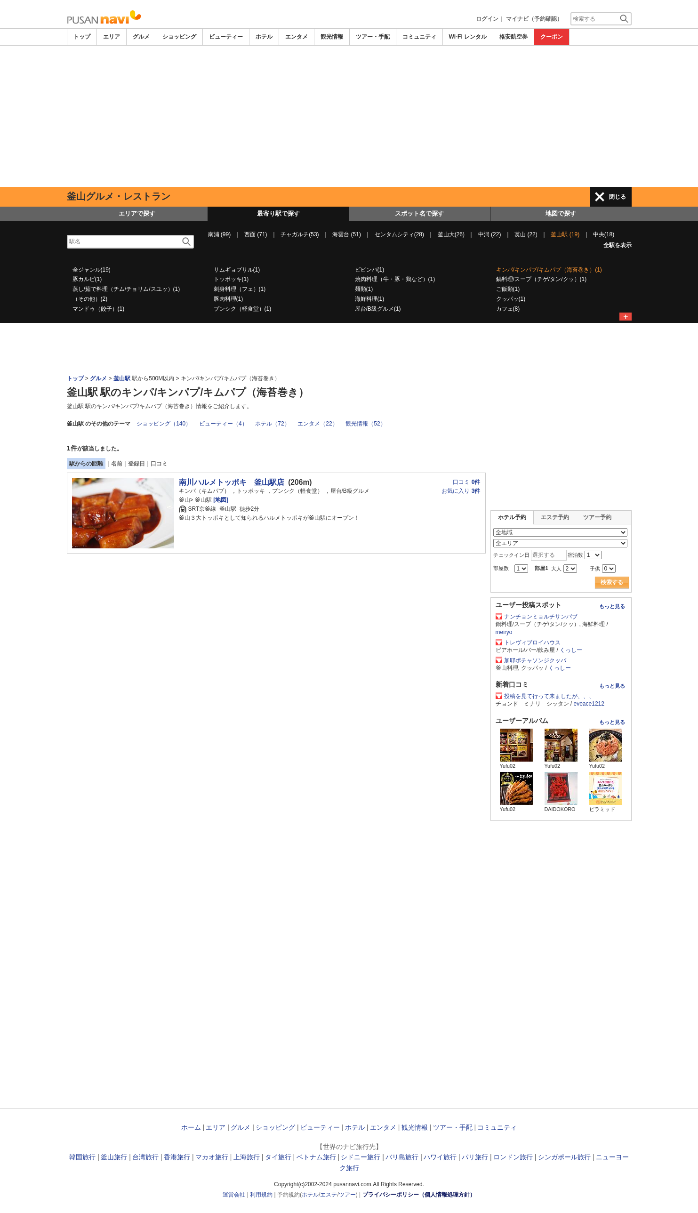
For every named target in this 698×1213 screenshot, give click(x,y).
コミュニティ (419, 36)
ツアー (347, 1194)
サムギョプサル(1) (237, 269)
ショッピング (179, 36)
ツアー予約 (597, 517)
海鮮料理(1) (370, 299)
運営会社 (234, 1194)
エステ (328, 1194)
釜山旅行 (114, 1157)
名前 (116, 463)
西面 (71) (255, 234)
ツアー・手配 (373, 36)
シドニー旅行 (360, 1157)
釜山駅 (122, 378)
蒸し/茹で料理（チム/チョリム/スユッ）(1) (126, 289)
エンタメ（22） (317, 423)
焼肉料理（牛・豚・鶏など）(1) (395, 279)
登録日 (136, 463)
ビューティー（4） (223, 423)
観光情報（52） (365, 423)
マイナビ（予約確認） (534, 19)
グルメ (141, 36)
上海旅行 (246, 1157)
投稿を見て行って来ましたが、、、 (549, 696)
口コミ (159, 463)
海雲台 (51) (346, 234)
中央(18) (603, 234)
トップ (81, 36)
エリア (111, 36)
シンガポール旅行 (564, 1157)
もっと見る (612, 606)
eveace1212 (589, 703)
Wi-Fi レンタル (468, 36)
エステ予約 (555, 517)
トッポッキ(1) (231, 279)
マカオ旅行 (211, 1157)
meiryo (504, 632)
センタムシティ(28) (399, 234)
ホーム (191, 1127)
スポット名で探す (419, 213)
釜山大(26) (451, 234)
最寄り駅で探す (278, 213)
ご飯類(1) (508, 289)
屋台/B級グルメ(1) (378, 308)
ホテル (264, 36)
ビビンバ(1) (370, 269)
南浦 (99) (219, 234)
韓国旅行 (82, 1157)
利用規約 (261, 1194)
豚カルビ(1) (87, 279)
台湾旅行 (145, 1157)
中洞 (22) (489, 234)
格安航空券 (513, 36)
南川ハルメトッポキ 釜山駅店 (231, 482)
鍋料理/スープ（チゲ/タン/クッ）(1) (541, 279)
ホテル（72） (272, 423)
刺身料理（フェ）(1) (240, 289)
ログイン (487, 19)
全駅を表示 (617, 245)
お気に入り (460, 491)
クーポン (551, 36)
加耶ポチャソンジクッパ (535, 660)
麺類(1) (364, 289)
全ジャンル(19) (91, 269)
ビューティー (226, 36)
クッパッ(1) (511, 299)
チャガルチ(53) (300, 234)
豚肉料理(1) (228, 299)
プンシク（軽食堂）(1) (243, 308)
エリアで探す (137, 213)
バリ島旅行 (401, 1157)
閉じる (617, 196)
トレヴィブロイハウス (532, 642)
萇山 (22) (526, 234)
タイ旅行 (278, 1157)
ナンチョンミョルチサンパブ (541, 616)
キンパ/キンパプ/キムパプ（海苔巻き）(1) (549, 269)
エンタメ (296, 36)
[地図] (220, 500)
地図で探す (561, 213)
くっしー (571, 650)
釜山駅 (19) (565, 234)
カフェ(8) (508, 308)
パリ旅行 (475, 1157)
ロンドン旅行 (513, 1157)
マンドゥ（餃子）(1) (98, 308)
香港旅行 (177, 1157)
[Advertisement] (349, 116)
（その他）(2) (90, 299)
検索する (612, 582)
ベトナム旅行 (316, 1157)
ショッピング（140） (163, 423)
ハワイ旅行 (440, 1157)
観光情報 (332, 36)
